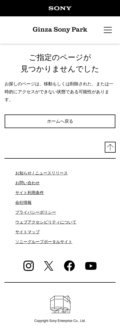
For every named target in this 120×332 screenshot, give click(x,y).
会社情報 (23, 202)
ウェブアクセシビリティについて (45, 222)
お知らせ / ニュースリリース (41, 173)
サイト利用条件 (29, 192)
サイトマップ (27, 232)
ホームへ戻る (60, 121)
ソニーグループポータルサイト (43, 241)
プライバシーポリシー (35, 212)
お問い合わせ (27, 182)
